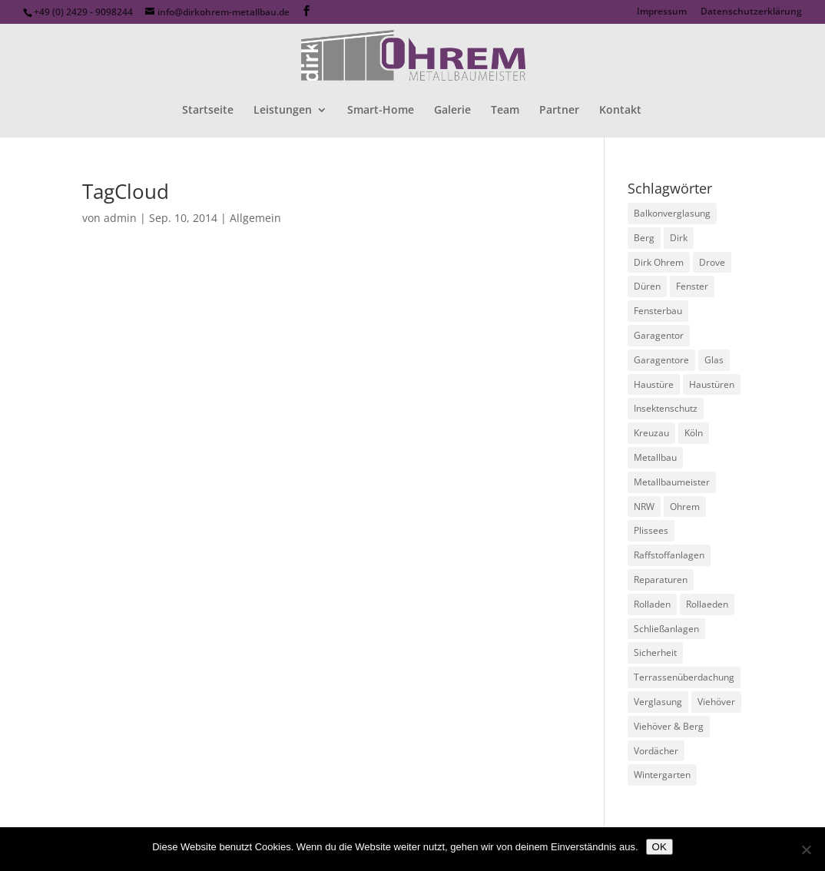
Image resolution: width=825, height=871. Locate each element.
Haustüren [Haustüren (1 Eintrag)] (711, 384)
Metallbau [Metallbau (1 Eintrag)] (655, 457)
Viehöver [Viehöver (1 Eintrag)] (716, 701)
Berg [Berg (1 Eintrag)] (644, 237)
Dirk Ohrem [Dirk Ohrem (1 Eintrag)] (659, 262)
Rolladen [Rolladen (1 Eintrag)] (652, 604)
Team (505, 110)
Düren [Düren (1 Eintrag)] (647, 286)
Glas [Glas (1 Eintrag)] (714, 359)
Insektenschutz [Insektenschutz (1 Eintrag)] (665, 408)
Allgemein (255, 217)
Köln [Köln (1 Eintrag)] (693, 432)
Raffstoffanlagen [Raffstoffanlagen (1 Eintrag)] (669, 554)
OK (659, 847)
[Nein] (805, 849)
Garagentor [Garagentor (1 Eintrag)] (659, 335)
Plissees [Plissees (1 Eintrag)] (651, 530)
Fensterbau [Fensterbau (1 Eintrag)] (658, 310)
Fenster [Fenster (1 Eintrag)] (692, 286)
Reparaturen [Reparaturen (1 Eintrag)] (661, 579)
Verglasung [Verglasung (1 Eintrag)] (658, 701)
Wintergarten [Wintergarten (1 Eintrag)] (662, 774)
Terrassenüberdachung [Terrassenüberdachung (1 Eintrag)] (684, 677)
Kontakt (620, 110)
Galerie (452, 110)
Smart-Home (380, 110)
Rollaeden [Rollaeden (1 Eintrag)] (707, 604)
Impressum (662, 12)
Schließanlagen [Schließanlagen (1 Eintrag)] (666, 628)
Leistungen (282, 110)
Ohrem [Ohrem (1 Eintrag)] (685, 506)
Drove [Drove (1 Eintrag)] (712, 262)
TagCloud (125, 191)
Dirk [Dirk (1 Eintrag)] (679, 237)
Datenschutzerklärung (751, 12)
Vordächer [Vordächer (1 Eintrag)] (656, 750)
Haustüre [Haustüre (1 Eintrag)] (654, 384)
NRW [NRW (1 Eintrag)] (644, 506)
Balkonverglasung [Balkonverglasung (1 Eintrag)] (672, 213)
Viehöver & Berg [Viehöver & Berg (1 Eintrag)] (669, 726)
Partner (559, 110)
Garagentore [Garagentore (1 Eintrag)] (661, 359)
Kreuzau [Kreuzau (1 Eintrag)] (651, 432)
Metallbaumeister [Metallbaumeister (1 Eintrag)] (672, 481)
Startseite (208, 110)
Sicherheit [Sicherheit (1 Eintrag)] (655, 652)
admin (120, 217)
